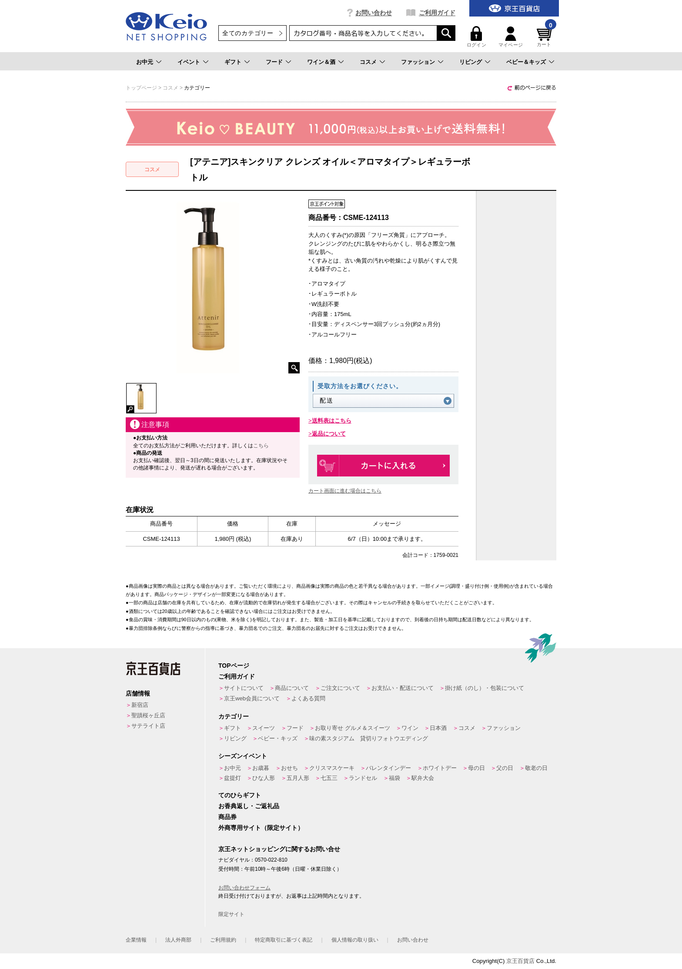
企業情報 (136, 940)
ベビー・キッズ (278, 738)
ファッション (418, 62)
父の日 (504, 768)
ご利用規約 (223, 940)
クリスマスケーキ (331, 768)
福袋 (394, 778)
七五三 (329, 778)
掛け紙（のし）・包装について (484, 688)
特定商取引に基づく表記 (283, 940)
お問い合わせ (373, 12)
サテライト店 (148, 726)
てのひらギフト (239, 795)
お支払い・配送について (402, 688)
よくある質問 (308, 698)
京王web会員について (252, 698)
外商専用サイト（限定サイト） (261, 827)
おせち (289, 768)
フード (274, 62)
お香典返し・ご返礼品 (248, 806)
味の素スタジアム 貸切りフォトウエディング (368, 738)
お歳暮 (260, 768)
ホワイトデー (440, 768)
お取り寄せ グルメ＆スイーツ (352, 728)
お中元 (144, 62)
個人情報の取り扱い (354, 940)
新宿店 (139, 705)
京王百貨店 (520, 961)
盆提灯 (232, 778)
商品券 (227, 816)
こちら (261, 446)
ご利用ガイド (437, 12)
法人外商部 (178, 940)
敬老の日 (536, 768)
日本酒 (438, 728)
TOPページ (233, 665)
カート (545, 37)
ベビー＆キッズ (526, 62)
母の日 (476, 768)
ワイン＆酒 (321, 62)
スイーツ (263, 728)
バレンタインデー (388, 768)
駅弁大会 (422, 778)
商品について (292, 688)
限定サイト (231, 914)
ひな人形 (263, 778)
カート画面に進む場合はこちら (344, 491)
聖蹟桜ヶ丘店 (148, 715)
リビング (470, 62)
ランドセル (363, 778)
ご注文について (340, 688)
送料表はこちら (331, 420)
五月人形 (298, 778)
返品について (329, 433)
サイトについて (244, 688)
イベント (188, 62)
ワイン (409, 728)
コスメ (368, 62)
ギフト (232, 62)
